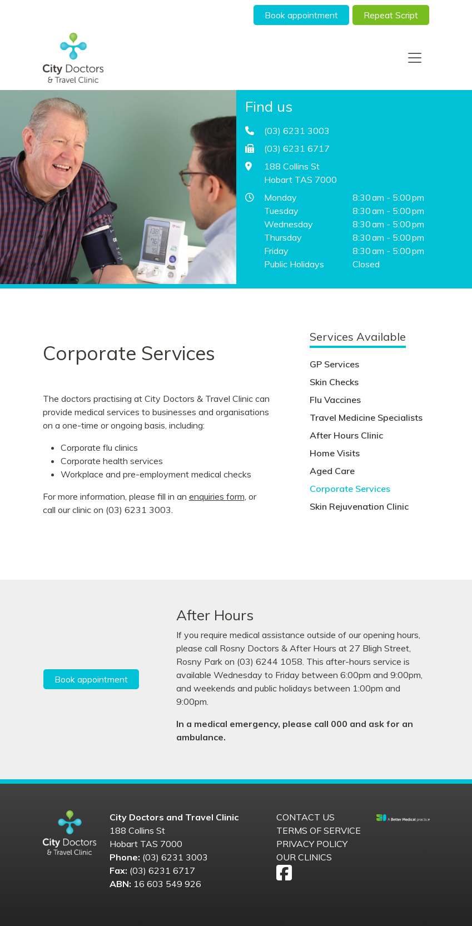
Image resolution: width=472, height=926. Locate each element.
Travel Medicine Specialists (366, 417)
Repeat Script (391, 15)
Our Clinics (304, 857)
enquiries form (217, 496)
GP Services (334, 364)
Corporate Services (350, 488)
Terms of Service (318, 830)
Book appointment (301, 15)
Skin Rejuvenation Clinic (359, 506)
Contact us (305, 817)
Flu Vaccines (335, 399)
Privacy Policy (311, 843)
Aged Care (332, 470)
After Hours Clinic (346, 435)
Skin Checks (334, 381)
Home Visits (335, 453)
